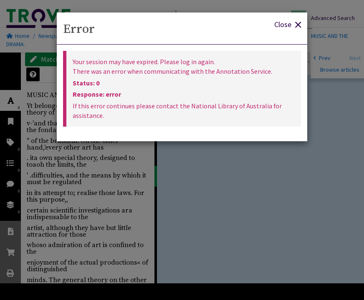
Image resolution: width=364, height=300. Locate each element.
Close (287, 24)
